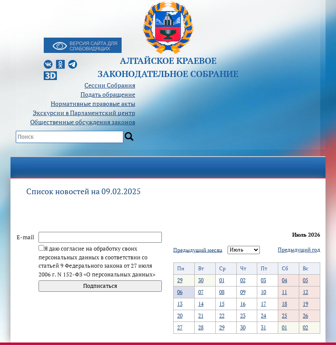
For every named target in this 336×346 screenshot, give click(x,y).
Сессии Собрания (109, 85)
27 (179, 327)
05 (305, 280)
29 (179, 280)
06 (179, 292)
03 (263, 280)
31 (263, 327)
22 (221, 315)
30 (200, 280)
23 (242, 315)
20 (179, 315)
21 (200, 315)
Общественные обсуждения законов (82, 122)
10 (263, 292)
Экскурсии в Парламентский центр (84, 112)
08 (221, 292)
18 (284, 304)
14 (200, 304)
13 (179, 304)
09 (242, 292)
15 (221, 304)
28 (200, 327)
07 (200, 292)
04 (284, 280)
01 (221, 280)
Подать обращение (107, 94)
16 (242, 304)
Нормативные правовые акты (93, 103)
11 (284, 292)
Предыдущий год (299, 249)
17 (263, 304)
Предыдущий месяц (197, 249)
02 (242, 280)
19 (305, 304)
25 (284, 315)
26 (305, 315)
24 (263, 315)
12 (305, 292)
